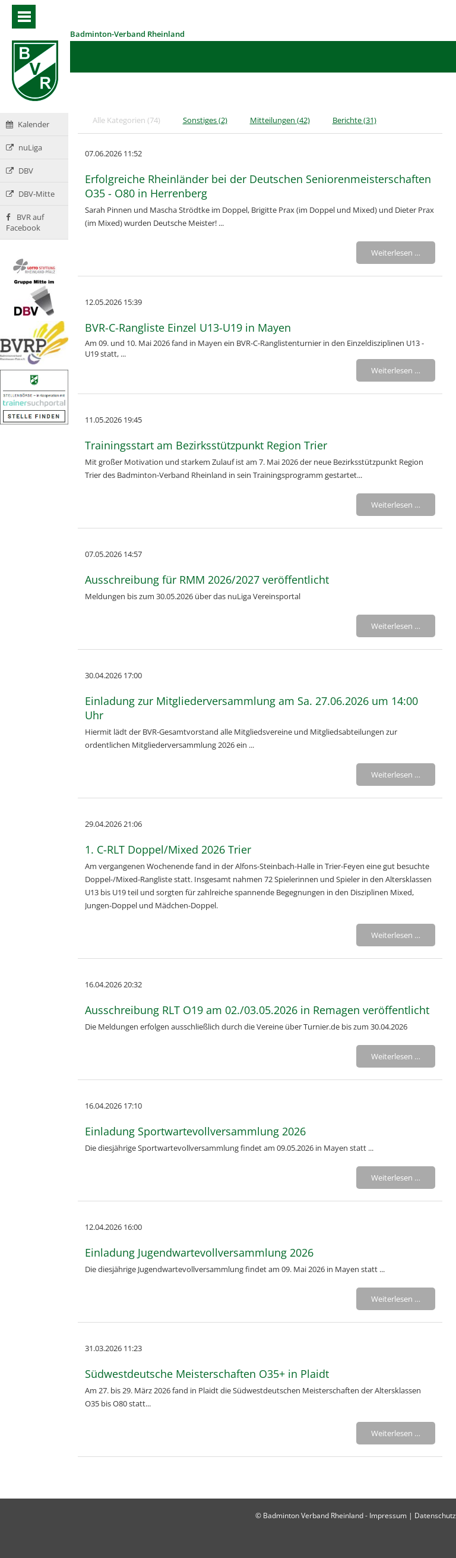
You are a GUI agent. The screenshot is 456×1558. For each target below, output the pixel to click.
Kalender (27, 124)
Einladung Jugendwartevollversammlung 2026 (199, 1252)
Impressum (388, 1515)
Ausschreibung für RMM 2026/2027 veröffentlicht (207, 579)
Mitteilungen (280, 120)
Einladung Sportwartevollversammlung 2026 (195, 1131)
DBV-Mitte (30, 193)
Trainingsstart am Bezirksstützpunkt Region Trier (206, 445)
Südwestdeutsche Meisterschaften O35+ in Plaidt (207, 1374)
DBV (19, 170)
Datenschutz (435, 1515)
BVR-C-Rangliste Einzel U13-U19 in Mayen (188, 327)
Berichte (354, 120)
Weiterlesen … (395, 252)
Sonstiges (205, 120)
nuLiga (24, 147)
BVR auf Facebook (25, 222)
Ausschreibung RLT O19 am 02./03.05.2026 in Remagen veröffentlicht (257, 1010)
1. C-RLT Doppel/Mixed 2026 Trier (168, 849)
